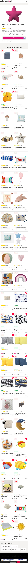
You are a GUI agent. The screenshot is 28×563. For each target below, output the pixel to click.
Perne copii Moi (14, 546)
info (12, 68)
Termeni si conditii (5, 556)
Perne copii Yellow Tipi (6, 546)
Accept (18, 562)
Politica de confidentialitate (14, 556)
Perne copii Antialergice (6, 549)
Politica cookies (23, 556)
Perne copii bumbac (16, 549)
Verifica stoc (18, 38)
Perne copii (23, 549)
